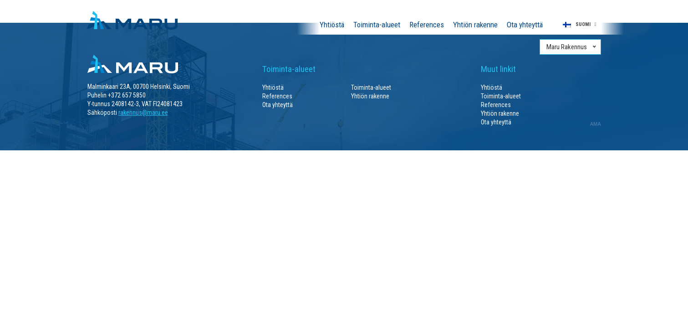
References (426, 24)
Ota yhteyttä (525, 24)
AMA (595, 124)
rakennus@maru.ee (143, 112)
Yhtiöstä (332, 24)
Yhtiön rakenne (475, 24)
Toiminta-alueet (376, 24)
